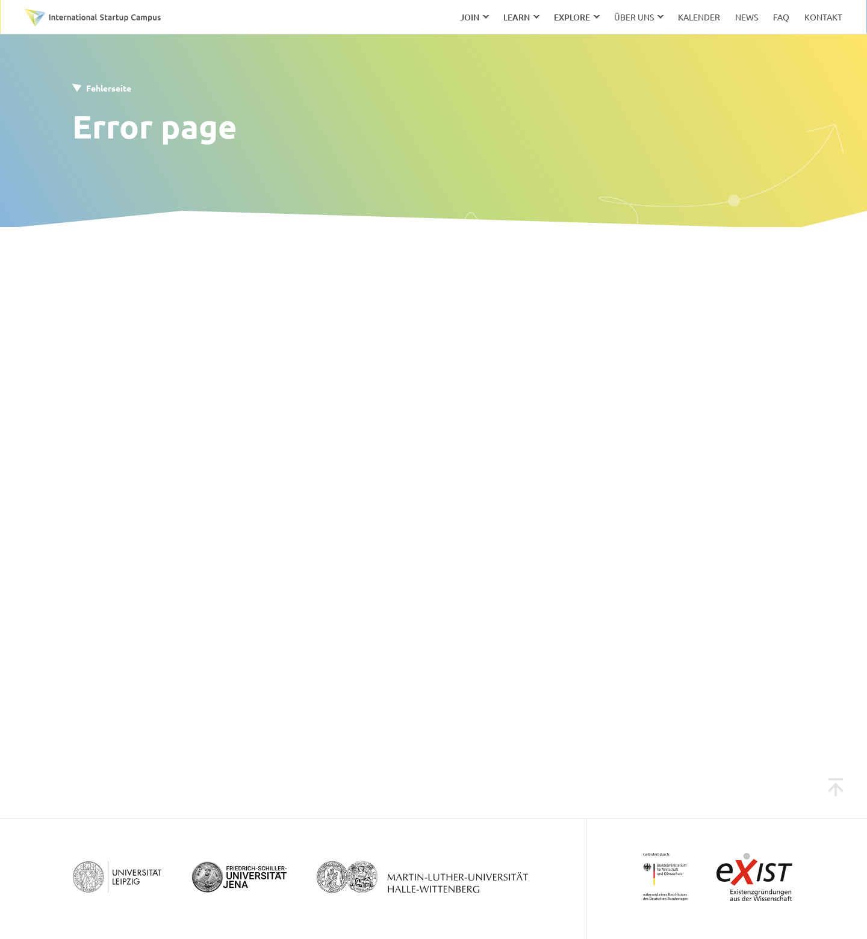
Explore (572, 17)
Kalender (699, 16)
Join (469, 17)
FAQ (781, 16)
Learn (516, 17)
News (746, 16)
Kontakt (823, 16)
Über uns (634, 16)
